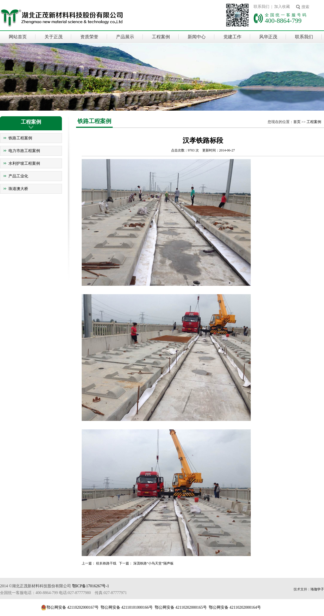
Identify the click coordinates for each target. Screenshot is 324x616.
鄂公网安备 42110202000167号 (72, 607)
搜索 (305, 7)
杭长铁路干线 (106, 563)
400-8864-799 (283, 20)
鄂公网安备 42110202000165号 (181, 607)
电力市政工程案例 (24, 151)
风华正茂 (268, 36)
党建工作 (232, 36)
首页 (297, 122)
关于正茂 (54, 36)
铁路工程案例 (20, 138)
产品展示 (125, 36)
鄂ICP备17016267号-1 (90, 586)
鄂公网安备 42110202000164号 (235, 607)
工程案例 (161, 36)
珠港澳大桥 (18, 189)
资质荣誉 (89, 36)
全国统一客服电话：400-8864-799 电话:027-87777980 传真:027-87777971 (63, 593)
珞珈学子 (317, 589)
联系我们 (304, 36)
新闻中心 (197, 36)
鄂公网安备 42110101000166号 (127, 607)
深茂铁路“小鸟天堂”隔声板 (153, 563)
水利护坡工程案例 (24, 163)
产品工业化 (18, 176)
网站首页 (18, 36)
